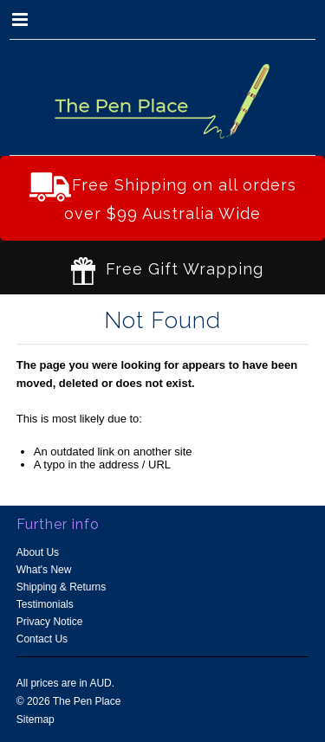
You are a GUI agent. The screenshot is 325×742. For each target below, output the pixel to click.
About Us (37, 552)
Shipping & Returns (61, 587)
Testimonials (45, 604)
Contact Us (42, 639)
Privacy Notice (49, 622)
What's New (44, 570)
